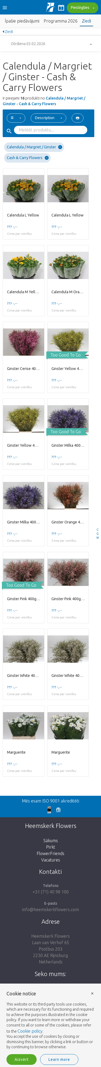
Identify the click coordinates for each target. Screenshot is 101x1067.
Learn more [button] (59, 1059)
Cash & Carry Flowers (28, 158)
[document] (50, 1020)
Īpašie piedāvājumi (22, 21)
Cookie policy (30, 1031)
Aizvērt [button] (22, 1059)
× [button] (92, 993)
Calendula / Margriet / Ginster (34, 147)
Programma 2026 (61, 21)
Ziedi (86, 21)
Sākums (50, 840)
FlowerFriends (50, 853)
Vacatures (50, 859)
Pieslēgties (82, 8)
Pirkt (50, 847)
